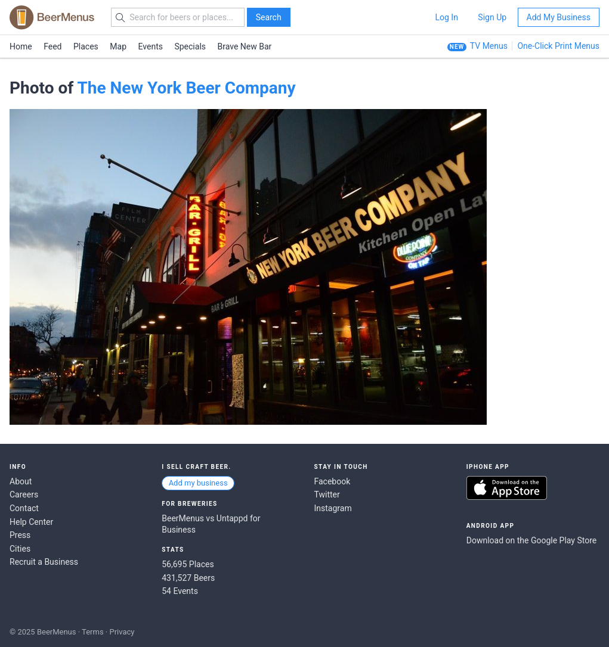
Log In (446, 17)
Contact (24, 508)
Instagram (333, 508)
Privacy (121, 631)
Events (150, 46)
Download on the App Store (506, 488)
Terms (93, 631)
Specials (190, 46)
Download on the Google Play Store (531, 540)
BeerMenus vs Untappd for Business (211, 524)
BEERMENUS (52, 17)
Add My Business (559, 17)
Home (21, 46)
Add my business (198, 482)
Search (269, 17)
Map (118, 46)
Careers (24, 494)
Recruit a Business (44, 562)
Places (85, 46)
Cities (20, 548)
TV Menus (489, 46)
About (21, 481)
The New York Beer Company (186, 88)
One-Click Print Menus (558, 46)
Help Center (31, 522)
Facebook (332, 481)
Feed (52, 46)
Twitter (327, 494)
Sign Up (492, 17)
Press (20, 535)
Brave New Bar (245, 46)
